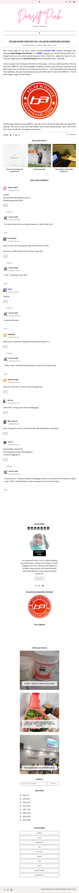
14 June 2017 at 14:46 (14, 219)
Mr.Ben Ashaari (24, 74)
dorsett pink (13, 217)
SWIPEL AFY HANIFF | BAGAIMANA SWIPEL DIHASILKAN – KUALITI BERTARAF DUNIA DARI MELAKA (39, 724)
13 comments (71, 134)
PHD (39, 861)
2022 (25, 806)
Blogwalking (29, 45)
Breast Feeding (39, 870)
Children (39, 833)
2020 (25, 813)
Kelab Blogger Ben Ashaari (21, 53)
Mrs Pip (10, 400)
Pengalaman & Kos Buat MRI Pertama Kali (39, 768)
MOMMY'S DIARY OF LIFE (68, 889)
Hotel (39, 866)
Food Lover (39, 852)
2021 (25, 809)
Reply (5, 205)
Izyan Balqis (12, 238)
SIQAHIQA (11, 334)
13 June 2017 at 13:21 (13, 241)
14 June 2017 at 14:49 (14, 474)
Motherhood (39, 842)
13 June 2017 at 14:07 (13, 292)
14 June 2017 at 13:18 (13, 444)
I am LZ (10, 442)
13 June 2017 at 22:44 (13, 424)
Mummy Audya (13, 379)
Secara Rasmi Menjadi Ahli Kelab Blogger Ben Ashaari (39, 41)
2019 (25, 816)
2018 (25, 820)
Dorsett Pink (49, 889)
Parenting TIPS (39, 875)
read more (39, 578)
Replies (10, 212)
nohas (10, 289)
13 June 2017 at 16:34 (13, 382)
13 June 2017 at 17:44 (13, 403)
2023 (25, 802)
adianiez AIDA (13, 187)
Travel (39, 838)
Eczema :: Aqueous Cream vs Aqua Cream (39, 683)
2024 (25, 799)
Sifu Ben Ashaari (30, 58)
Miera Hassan (12, 421)
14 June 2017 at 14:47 (14, 270)
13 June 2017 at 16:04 (13, 337)
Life (39, 847)
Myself (39, 856)
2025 (25, 795)
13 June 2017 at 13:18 (13, 190)
